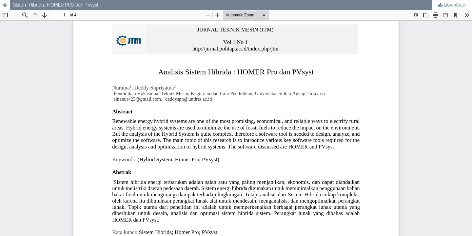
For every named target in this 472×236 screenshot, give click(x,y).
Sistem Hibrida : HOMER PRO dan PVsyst (56, 5)
